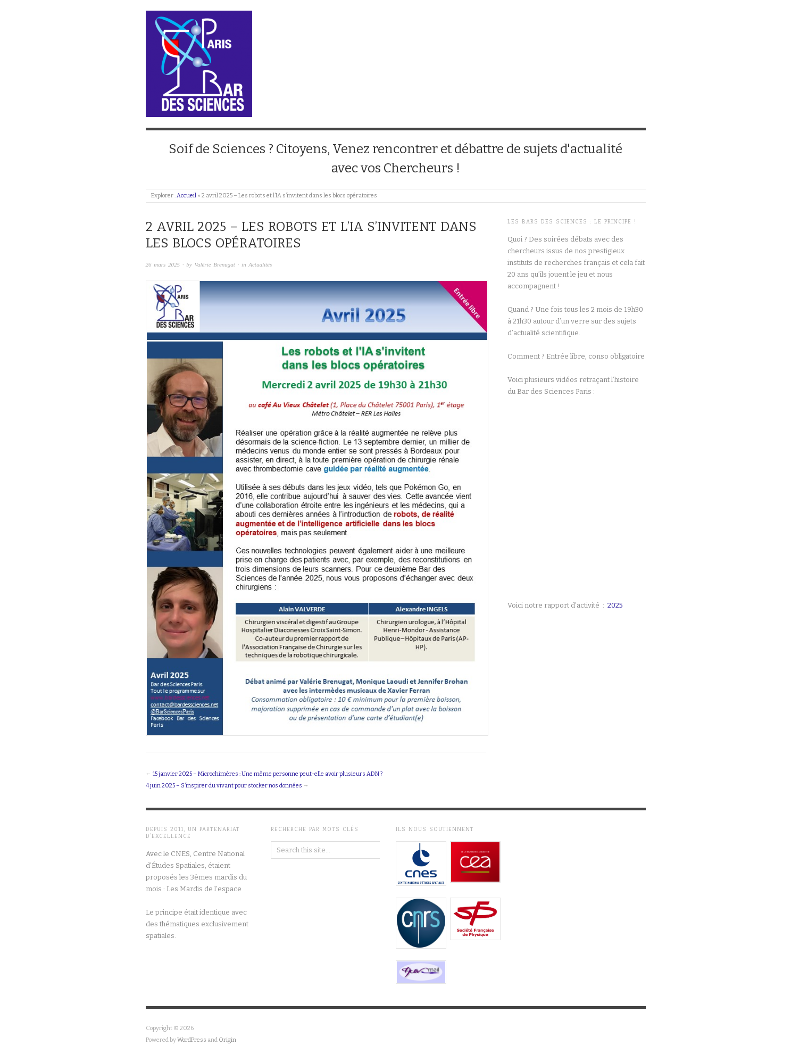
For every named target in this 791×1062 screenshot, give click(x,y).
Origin (227, 1039)
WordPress (191, 1039)
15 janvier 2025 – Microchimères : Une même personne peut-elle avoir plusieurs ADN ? (267, 773)
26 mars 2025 (163, 264)
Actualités (260, 264)
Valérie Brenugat (214, 264)
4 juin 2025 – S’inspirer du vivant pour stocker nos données (224, 785)
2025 (615, 605)
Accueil (186, 195)
